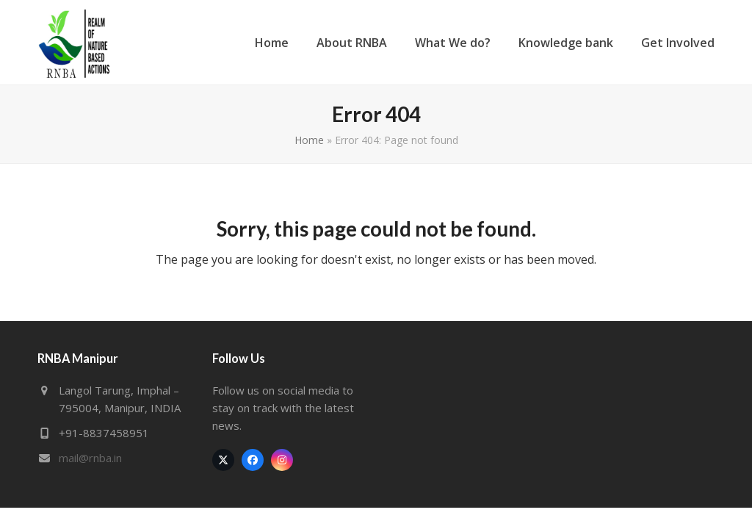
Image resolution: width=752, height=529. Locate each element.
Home (309, 140)
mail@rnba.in (90, 457)
